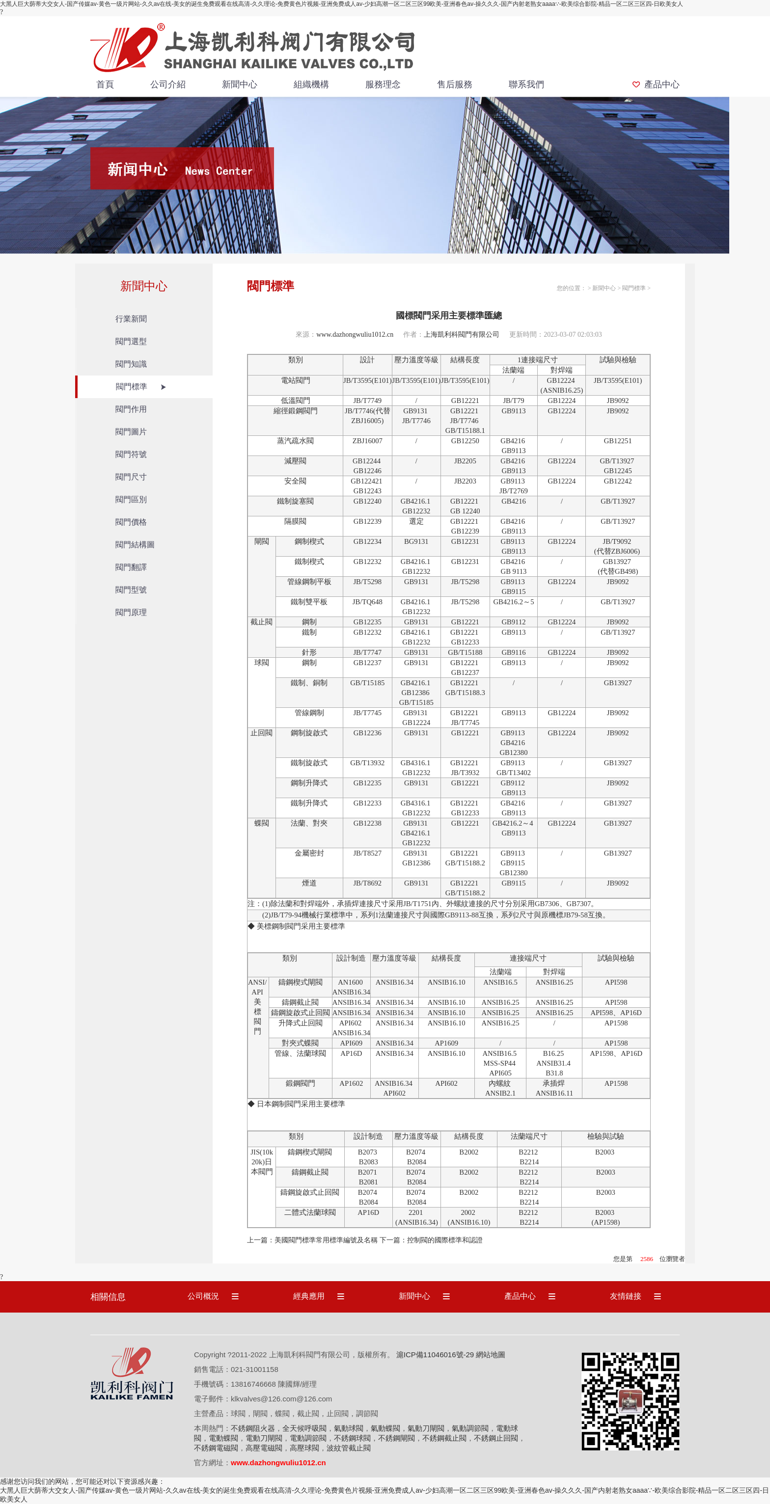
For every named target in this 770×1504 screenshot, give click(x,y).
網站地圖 (490, 1354)
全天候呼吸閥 (304, 1428)
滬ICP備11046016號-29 (435, 1354)
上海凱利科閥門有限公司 (461, 334)
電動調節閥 (308, 1438)
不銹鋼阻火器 (253, 1428)
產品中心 (662, 84)
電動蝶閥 (223, 1438)
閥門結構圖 (135, 544)
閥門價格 (131, 522)
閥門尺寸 (131, 477)
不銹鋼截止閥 (444, 1438)
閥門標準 (131, 386)
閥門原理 (131, 612)
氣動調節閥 (470, 1428)
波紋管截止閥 (349, 1448)
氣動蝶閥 (385, 1428)
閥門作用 (131, 409)
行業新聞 (131, 319)
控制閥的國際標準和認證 (445, 1240)
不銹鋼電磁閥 (216, 1448)
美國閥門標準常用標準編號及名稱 (326, 1240)
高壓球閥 (304, 1448)
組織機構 (311, 84)
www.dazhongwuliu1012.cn (354, 334)
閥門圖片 (131, 432)
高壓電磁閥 (264, 1448)
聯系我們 (526, 84)
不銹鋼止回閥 (496, 1438)
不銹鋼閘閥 (396, 1438)
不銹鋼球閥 (352, 1438)
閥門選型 (131, 341)
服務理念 (383, 84)
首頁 (105, 84)
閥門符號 (131, 454)
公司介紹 (168, 84)
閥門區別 (131, 499)
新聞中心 (239, 84)
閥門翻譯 (131, 567)
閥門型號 (131, 590)
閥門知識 (131, 364)
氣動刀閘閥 (426, 1428)
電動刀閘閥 (264, 1438)
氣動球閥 (348, 1428)
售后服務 (454, 84)
